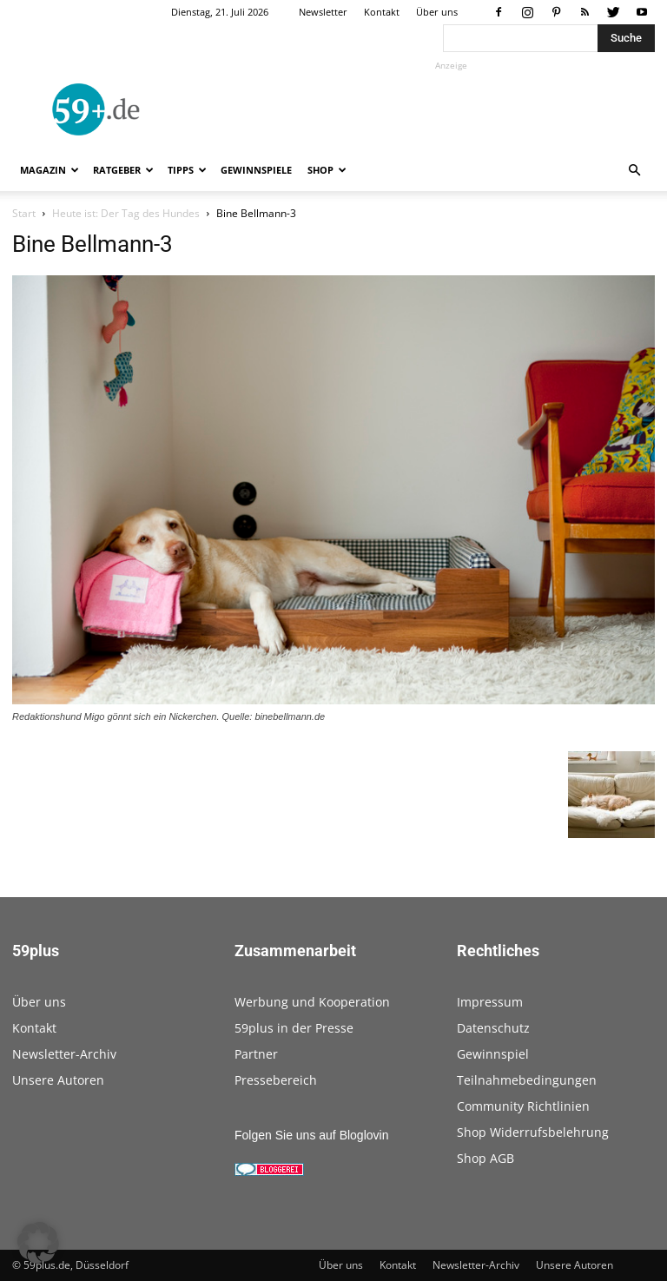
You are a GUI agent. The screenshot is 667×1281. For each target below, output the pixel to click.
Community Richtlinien (523, 1106)
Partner (256, 1054)
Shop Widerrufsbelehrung (533, 1132)
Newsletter (323, 11)
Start (24, 213)
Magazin (49, 169)
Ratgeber (123, 169)
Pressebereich (275, 1080)
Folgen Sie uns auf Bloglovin (311, 1135)
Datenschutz (493, 1028)
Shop (327, 169)
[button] (634, 170)
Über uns (437, 11)
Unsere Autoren (58, 1080)
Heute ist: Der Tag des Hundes (126, 213)
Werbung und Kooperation (312, 1002)
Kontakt (382, 11)
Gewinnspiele (256, 169)
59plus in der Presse (293, 1028)
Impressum (490, 1002)
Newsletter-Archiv (64, 1054)
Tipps (187, 169)
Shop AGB (485, 1158)
